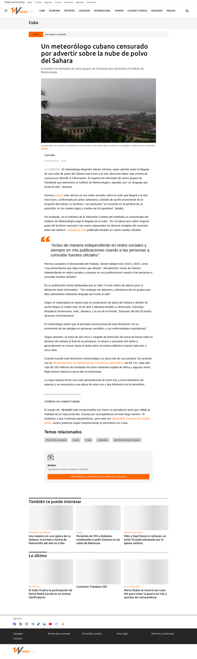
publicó (58, 195)
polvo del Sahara (56, 440)
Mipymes (48, 2)
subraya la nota (76, 229)
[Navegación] (6, 10)
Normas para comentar (59, 633)
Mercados (157, 10)
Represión (91, 2)
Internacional (102, 10)
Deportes (69, 10)
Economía (54, 10)
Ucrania (58, 2)
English (171, 10)
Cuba (42, 10)
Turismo (38, 2)
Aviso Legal (122, 633)
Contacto (17, 638)
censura (103, 440)
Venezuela (68, 2)
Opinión (119, 10)
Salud (29, 2)
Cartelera (84, 10)
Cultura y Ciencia (137, 10)
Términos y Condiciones (162, 633)
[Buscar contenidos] (187, 11)
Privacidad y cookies (92, 633)
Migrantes (80, 2)
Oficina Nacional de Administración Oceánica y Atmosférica (88, 362)
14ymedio (18, 633)
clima (76, 440)
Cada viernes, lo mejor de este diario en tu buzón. (98, 476)
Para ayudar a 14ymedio (55, 34)
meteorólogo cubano (127, 440)
